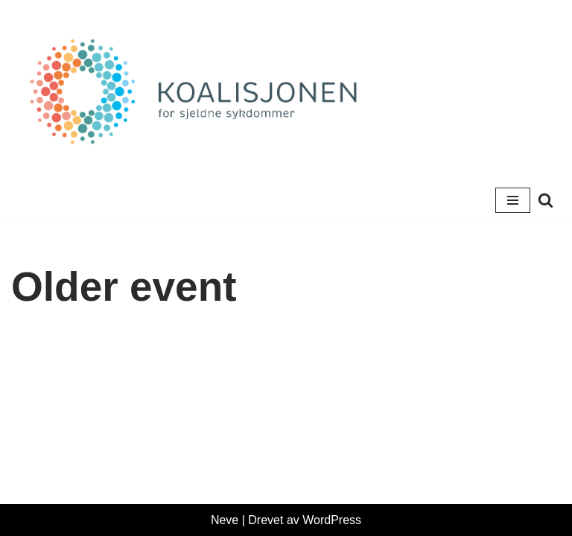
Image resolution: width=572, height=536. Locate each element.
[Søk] (545, 200)
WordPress (331, 520)
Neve (224, 520)
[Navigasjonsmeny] (512, 200)
